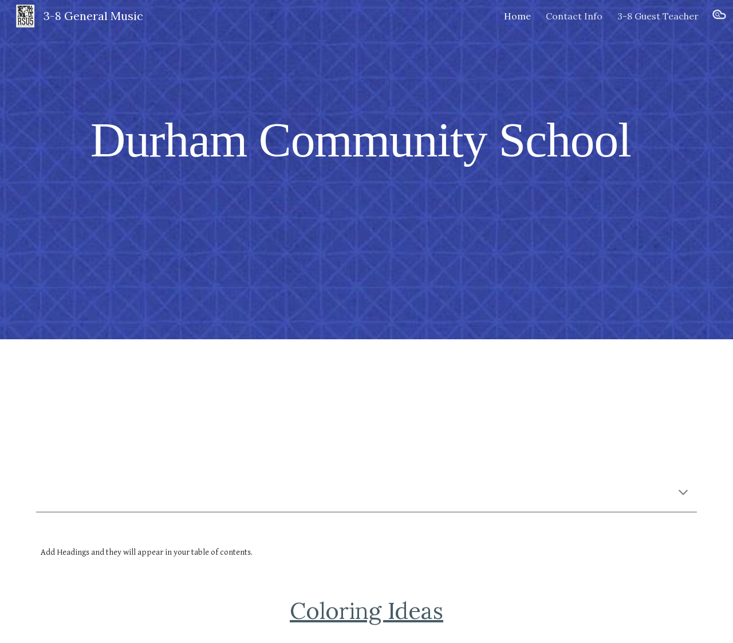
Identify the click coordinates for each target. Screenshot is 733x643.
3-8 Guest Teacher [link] (658, 16)
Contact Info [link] (574, 16)
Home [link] (517, 16)
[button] (719, 16)
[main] (366, 139)
